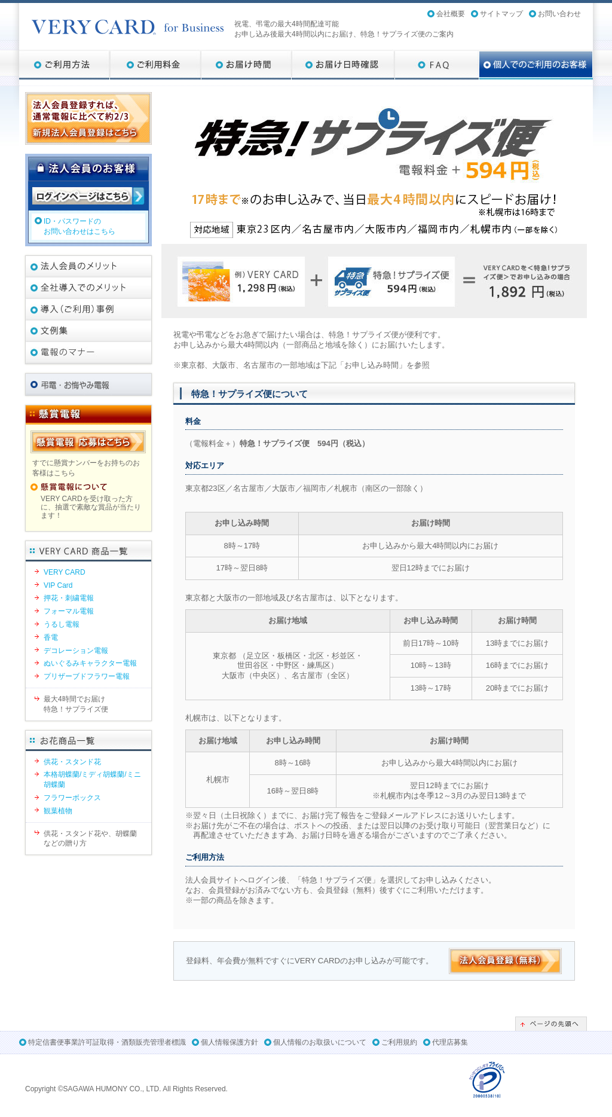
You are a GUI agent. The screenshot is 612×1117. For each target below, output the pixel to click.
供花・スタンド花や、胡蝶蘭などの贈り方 (90, 838)
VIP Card (58, 585)
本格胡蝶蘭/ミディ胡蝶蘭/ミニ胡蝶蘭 (92, 779)
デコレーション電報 (76, 650)
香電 (51, 637)
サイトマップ (501, 14)
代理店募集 (450, 1042)
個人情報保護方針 (229, 1042)
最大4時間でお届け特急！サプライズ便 (76, 704)
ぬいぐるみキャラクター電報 (90, 663)
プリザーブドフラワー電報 (87, 676)
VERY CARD (64, 572)
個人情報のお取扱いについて (319, 1042)
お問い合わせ (559, 14)
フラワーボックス (72, 798)
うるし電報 (61, 624)
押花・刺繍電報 (69, 598)
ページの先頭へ (551, 1024)
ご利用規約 (399, 1042)
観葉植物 (58, 811)
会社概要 (450, 14)
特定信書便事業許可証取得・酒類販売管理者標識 (107, 1042)
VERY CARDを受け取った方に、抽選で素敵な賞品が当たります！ (91, 507)
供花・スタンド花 (72, 762)
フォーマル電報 (69, 611)
